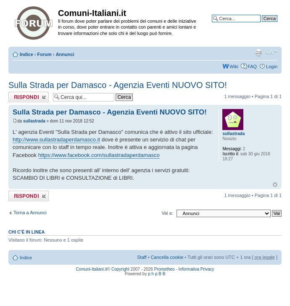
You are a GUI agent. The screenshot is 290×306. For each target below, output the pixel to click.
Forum (44, 54)
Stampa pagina (258, 52)
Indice (26, 54)
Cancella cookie (167, 257)
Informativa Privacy (196, 269)
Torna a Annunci (30, 212)
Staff (141, 257)
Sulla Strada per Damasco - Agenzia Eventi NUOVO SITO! (117, 85)
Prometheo (164, 269)
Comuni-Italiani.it (91, 269)
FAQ (252, 66)
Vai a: (167, 213)
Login (271, 66)
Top (275, 184)
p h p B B (156, 273)
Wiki (233, 66)
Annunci (65, 54)
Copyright (120, 269)
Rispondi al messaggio (28, 97)
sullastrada (34, 121)
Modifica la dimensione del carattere (271, 52)
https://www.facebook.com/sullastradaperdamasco (99, 155)
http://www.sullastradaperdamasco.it (56, 139)
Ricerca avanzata (259, 24)
